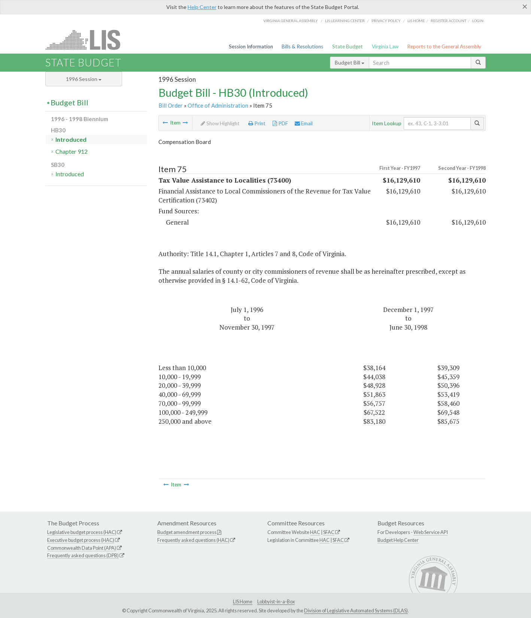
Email (304, 123)
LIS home (416, 20)
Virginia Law (385, 47)
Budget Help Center (398, 540)
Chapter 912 (71, 151)
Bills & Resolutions (302, 47)
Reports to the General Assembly (444, 47)
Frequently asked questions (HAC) (193, 540)
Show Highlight (220, 123)
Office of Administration (218, 105)
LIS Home (242, 601)
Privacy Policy (386, 20)
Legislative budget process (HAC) (81, 532)
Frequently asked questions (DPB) (83, 555)
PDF (280, 123)
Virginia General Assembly (290, 20)
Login (477, 20)
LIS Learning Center (345, 20)
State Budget (347, 47)
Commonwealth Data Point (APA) (81, 548)
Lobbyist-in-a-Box (276, 601)
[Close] (525, 6)
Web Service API (430, 532)
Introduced (71, 139)
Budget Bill (349, 62)
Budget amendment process (186, 532)
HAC (315, 532)
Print (257, 123)
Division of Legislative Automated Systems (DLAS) (356, 611)
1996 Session (83, 79)
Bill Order (170, 105)
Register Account (448, 20)
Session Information (251, 47)
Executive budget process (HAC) (80, 540)
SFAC (328, 532)
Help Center (202, 7)
